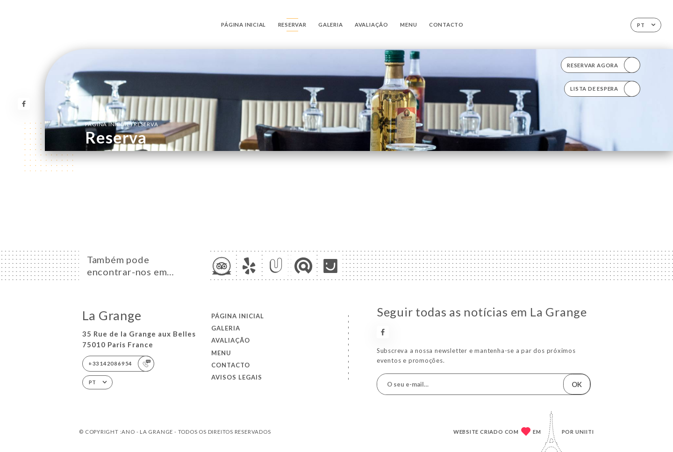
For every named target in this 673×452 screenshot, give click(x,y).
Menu (408, 25)
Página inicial (243, 25)
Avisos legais (236, 377)
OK (577, 384)
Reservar (292, 25)
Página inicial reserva (121, 124)
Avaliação (371, 25)
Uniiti (584, 432)
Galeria (330, 25)
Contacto (446, 25)
